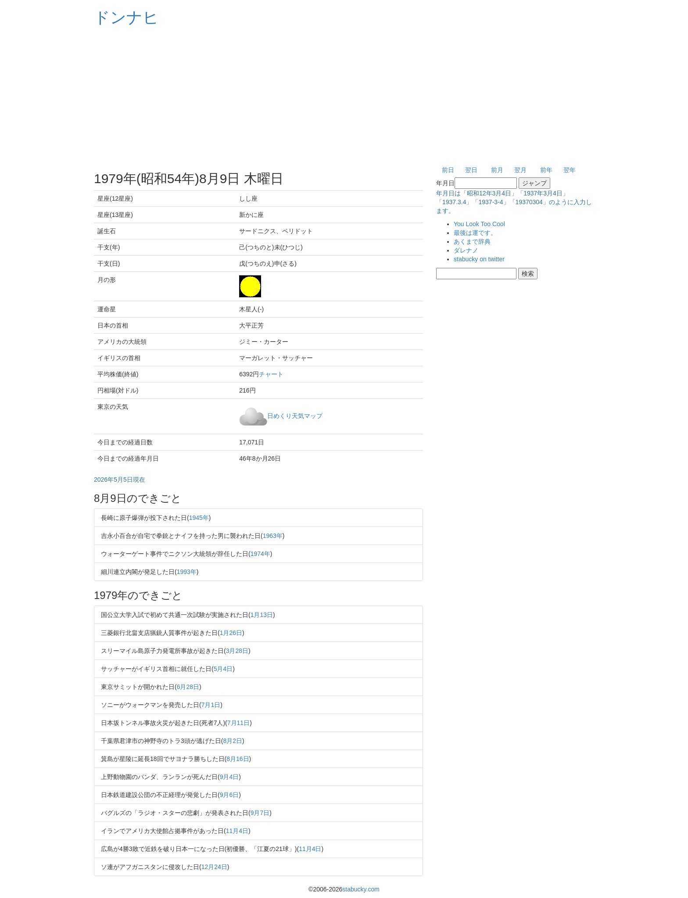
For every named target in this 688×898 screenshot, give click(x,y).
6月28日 (188, 686)
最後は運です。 (475, 232)
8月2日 (232, 740)
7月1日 (211, 704)
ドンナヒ (126, 17)
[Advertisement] (344, 96)
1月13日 (262, 614)
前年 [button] (546, 169)
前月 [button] (497, 169)
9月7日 (260, 812)
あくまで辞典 (472, 241)
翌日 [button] (471, 169)
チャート (271, 374)
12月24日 (214, 866)
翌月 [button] (520, 169)
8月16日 (237, 758)
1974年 (260, 553)
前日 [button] (448, 169)
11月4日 (237, 830)
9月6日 (229, 794)
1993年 (187, 571)
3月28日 (237, 650)
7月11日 (238, 722)
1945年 (199, 517)
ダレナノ (466, 250)
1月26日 (231, 632)
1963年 (273, 535)
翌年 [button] (569, 169)
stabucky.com (361, 889)
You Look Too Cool (479, 223)
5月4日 (223, 668)
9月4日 (229, 776)
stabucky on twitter (479, 259)
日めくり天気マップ (294, 415)
